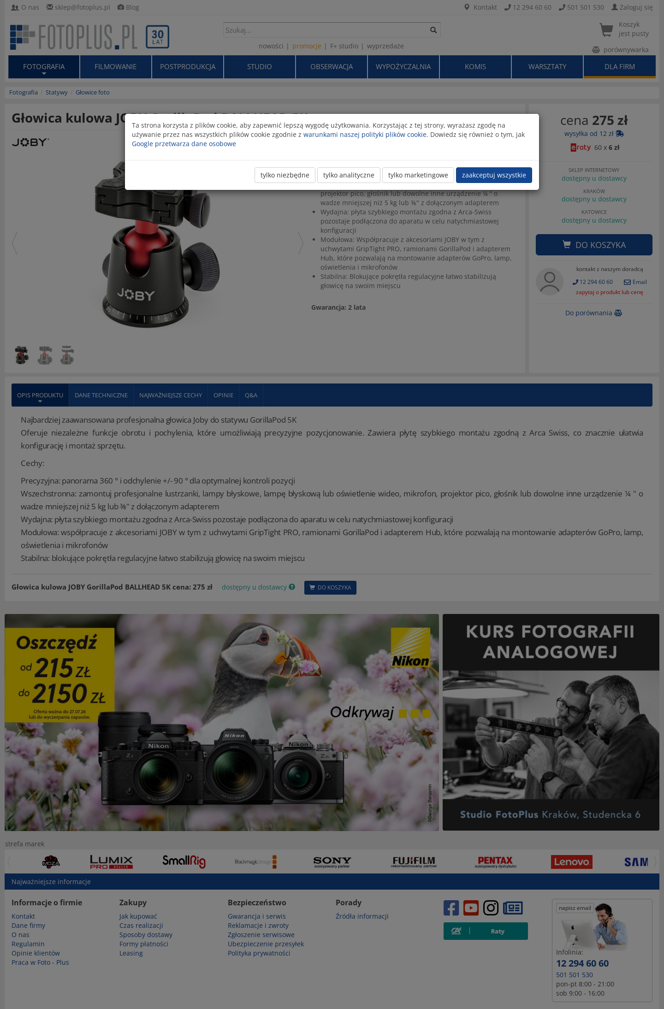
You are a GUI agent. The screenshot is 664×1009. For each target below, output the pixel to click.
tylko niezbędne (285, 175)
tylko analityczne (348, 175)
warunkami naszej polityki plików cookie (365, 134)
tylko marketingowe (418, 175)
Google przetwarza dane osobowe (184, 143)
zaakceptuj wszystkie (494, 175)
